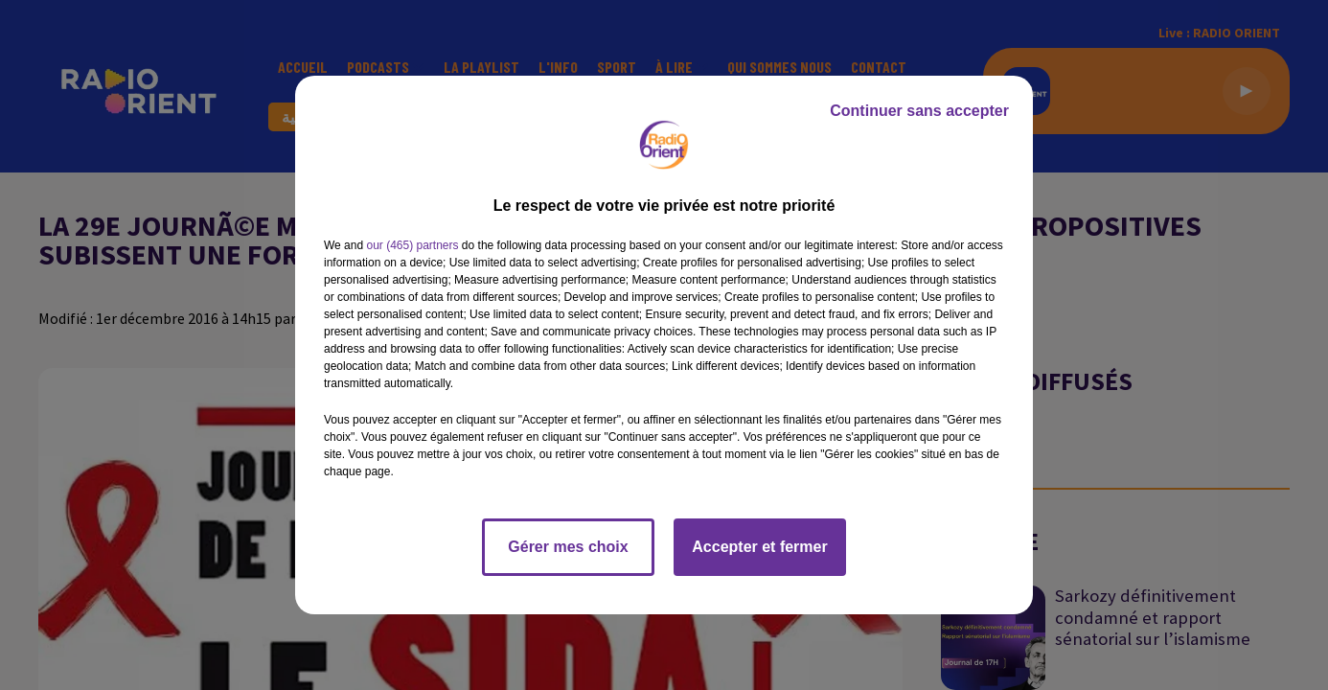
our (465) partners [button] (412, 245)
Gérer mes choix (568, 547)
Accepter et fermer (759, 547)
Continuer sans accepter (919, 111)
